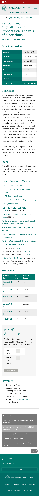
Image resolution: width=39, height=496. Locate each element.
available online (24, 399)
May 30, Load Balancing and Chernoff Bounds (18, 221)
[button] (35, 2)
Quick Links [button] (8, 459)
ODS (16, 249)
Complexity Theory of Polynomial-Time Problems (18, 421)
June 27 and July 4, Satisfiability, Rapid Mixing (19, 200)
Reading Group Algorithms (13, 438)
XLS (20, 249)
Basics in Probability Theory (12, 258)
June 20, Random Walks (10, 204)
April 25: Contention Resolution (13, 245)
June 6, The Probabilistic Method (14, 214)
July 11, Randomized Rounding (13, 196)
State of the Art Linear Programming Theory (17, 444)
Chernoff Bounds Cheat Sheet (12, 224)
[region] (19, 67)
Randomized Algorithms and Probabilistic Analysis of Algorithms (19, 428)
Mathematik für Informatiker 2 (15, 434)
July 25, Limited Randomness (12, 185)
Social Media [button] (8, 464)
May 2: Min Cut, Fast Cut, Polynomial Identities (19, 241)
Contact (19, 469)
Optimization (8, 416)
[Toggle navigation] (35, 9)
